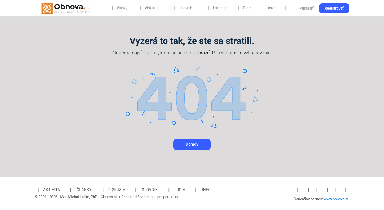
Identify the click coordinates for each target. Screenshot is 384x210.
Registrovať (334, 8)
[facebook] (298, 190)
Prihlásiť (306, 8)
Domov (192, 144)
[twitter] (336, 190)
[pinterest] (327, 190)
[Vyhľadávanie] (286, 8)
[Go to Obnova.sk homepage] (66, 7)
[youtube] (346, 190)
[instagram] (308, 190)
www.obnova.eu (336, 199)
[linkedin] (317, 190)
